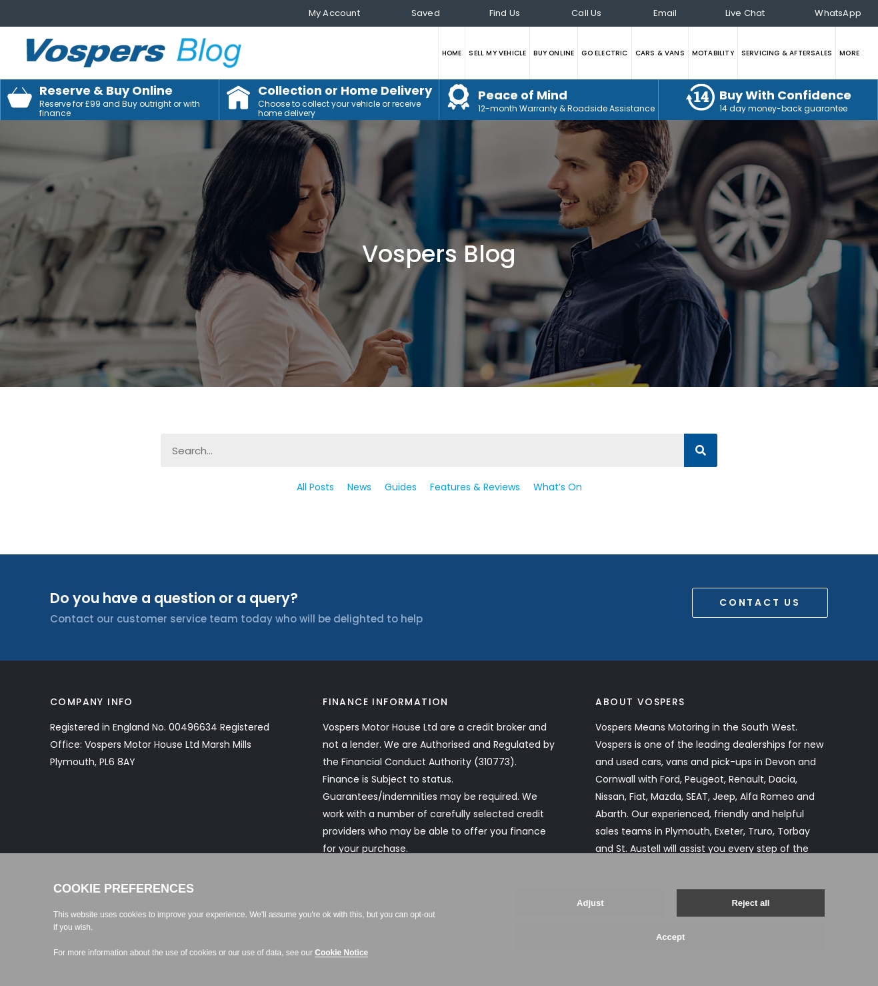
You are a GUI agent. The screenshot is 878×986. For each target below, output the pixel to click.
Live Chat (745, 13)
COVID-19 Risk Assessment (111, 938)
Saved (425, 13)
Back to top (767, 929)
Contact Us (760, 602)
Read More (643, 866)
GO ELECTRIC (604, 53)
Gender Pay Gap (486, 920)
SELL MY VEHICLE (497, 53)
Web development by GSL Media (757, 971)
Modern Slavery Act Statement (299, 920)
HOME (452, 53)
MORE (849, 53)
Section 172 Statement (234, 938)
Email (665, 13)
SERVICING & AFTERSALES (786, 53)
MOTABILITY (713, 53)
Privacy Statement (93, 920)
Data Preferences (574, 920)
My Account (334, 13)
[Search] (700, 450)
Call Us (586, 13)
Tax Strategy (409, 920)
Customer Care (182, 920)
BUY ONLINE (553, 53)
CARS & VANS (660, 53)
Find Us (504, 13)
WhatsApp (838, 13)
